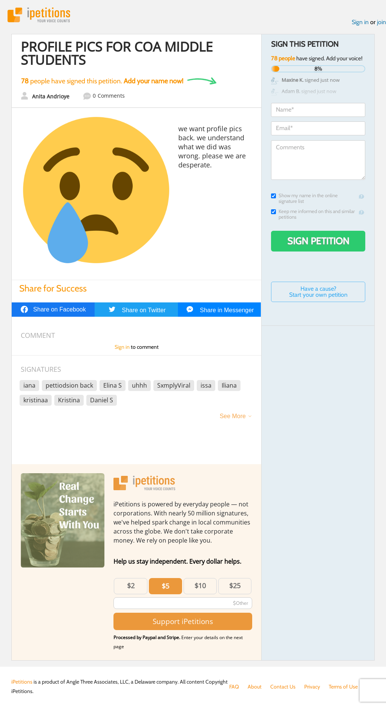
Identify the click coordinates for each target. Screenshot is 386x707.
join (381, 22)
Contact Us (283, 686)
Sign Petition (318, 241)
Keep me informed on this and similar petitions (313, 214)
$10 (200, 585)
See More (233, 416)
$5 (165, 585)
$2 (131, 585)
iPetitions (39, 15)
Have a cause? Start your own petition (318, 291)
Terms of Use (343, 686)
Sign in (360, 22)
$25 (234, 585)
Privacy (312, 686)
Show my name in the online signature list (304, 198)
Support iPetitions (183, 621)
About (255, 686)
